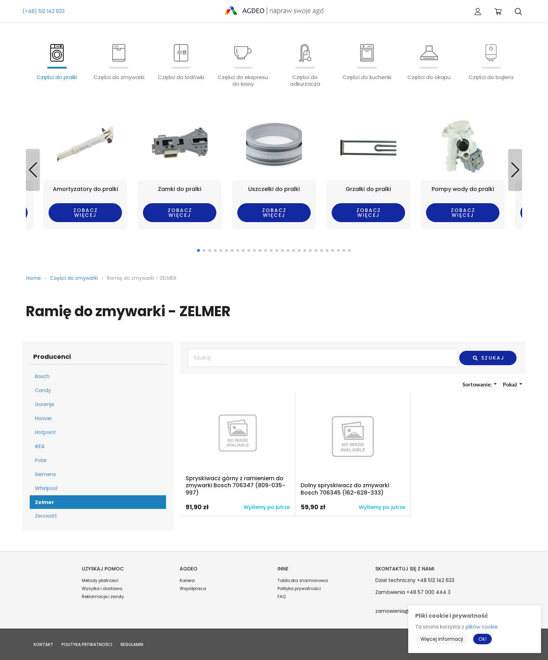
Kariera (187, 580)
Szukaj (488, 357)
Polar (41, 460)
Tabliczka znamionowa (302, 580)
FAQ (281, 596)
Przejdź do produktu (237, 454)
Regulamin (132, 644)
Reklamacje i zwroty (103, 596)
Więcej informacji (441, 639)
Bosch (42, 376)
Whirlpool (46, 488)
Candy (43, 390)
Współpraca (193, 588)
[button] (515, 170)
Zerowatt (46, 515)
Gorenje (44, 404)
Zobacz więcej (85, 213)
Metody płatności (100, 580)
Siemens (45, 474)
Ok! (482, 639)
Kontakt (43, 644)
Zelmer (44, 502)
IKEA (39, 446)
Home (33, 278)
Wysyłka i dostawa (102, 588)
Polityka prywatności (299, 588)
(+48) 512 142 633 (43, 11)
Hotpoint (45, 432)
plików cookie (482, 626)
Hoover (43, 418)
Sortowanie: (479, 384)
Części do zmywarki (74, 278)
